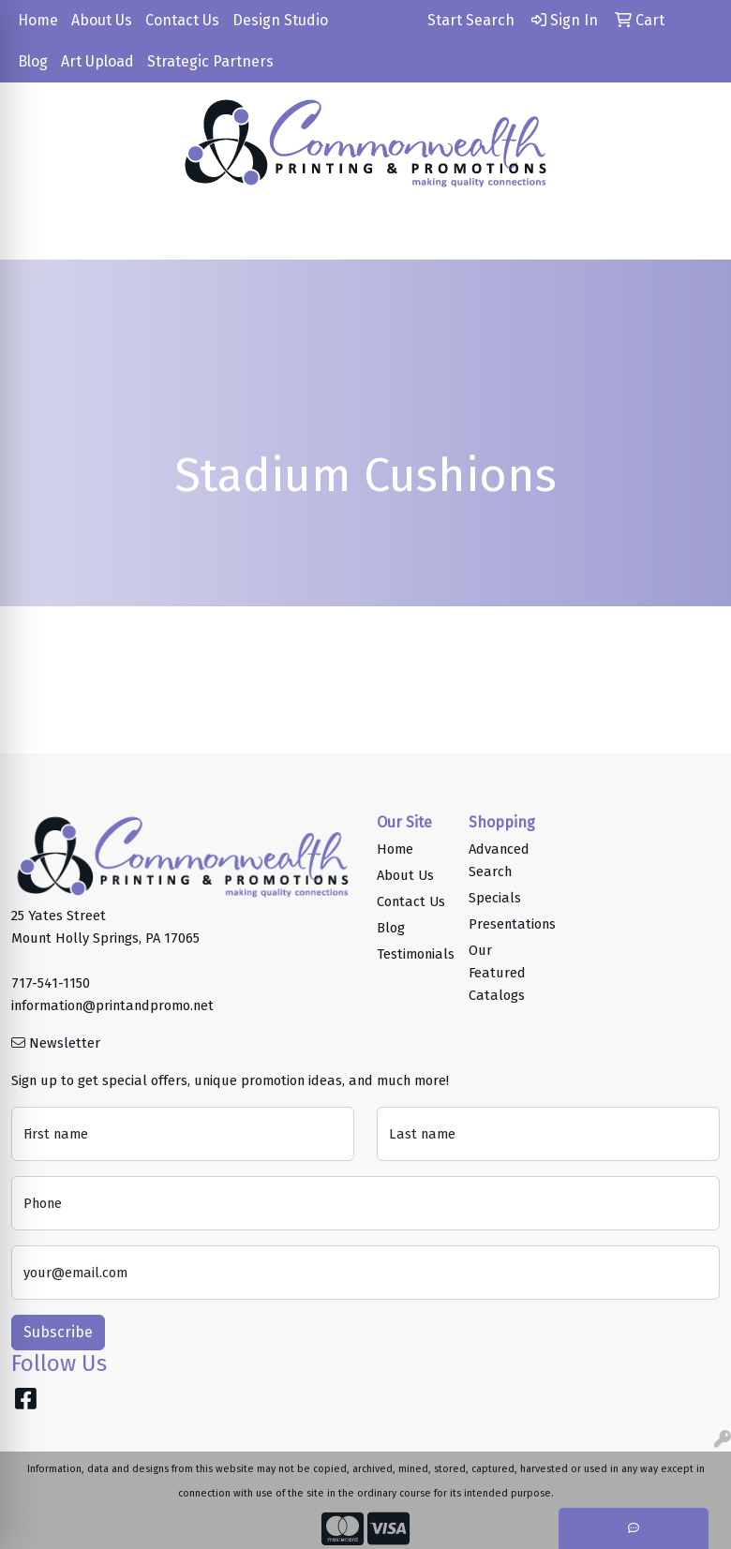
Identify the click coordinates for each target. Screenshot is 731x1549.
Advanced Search (499, 860)
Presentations (503, 924)
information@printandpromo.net (112, 1005)
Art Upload (97, 61)
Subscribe (58, 1332)
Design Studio (280, 20)
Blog (33, 61)
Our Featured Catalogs (497, 973)
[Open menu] (693, 232)
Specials (495, 897)
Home (38, 20)
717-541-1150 (50, 983)
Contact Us (182, 20)
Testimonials (411, 954)
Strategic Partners (210, 61)
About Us (101, 20)
